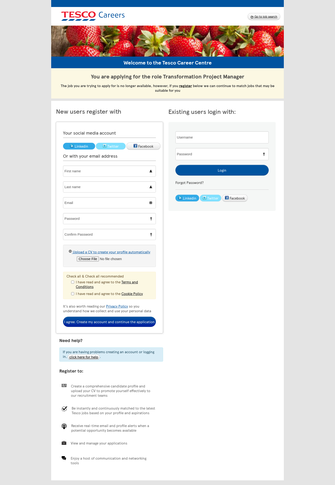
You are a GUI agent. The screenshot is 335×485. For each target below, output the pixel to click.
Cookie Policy (132, 293)
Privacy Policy (117, 306)
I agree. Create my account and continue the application (109, 321)
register (185, 85)
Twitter (210, 198)
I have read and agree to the (104, 284)
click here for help (83, 357)
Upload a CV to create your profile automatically (109, 251)
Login (222, 170)
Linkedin (187, 198)
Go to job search (264, 16)
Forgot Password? (189, 182)
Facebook (235, 198)
